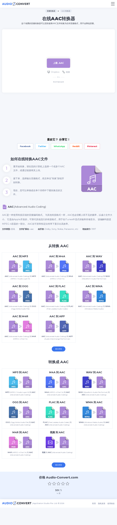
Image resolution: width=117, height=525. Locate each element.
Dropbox (53, 72)
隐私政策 (102, 521)
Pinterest (92, 146)
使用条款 (111, 521)
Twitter (42, 146)
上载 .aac (58, 63)
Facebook (25, 146)
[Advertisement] (58, 42)
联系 (94, 521)
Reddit (76, 146)
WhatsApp (59, 146)
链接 (66, 72)
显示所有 (58, 358)
